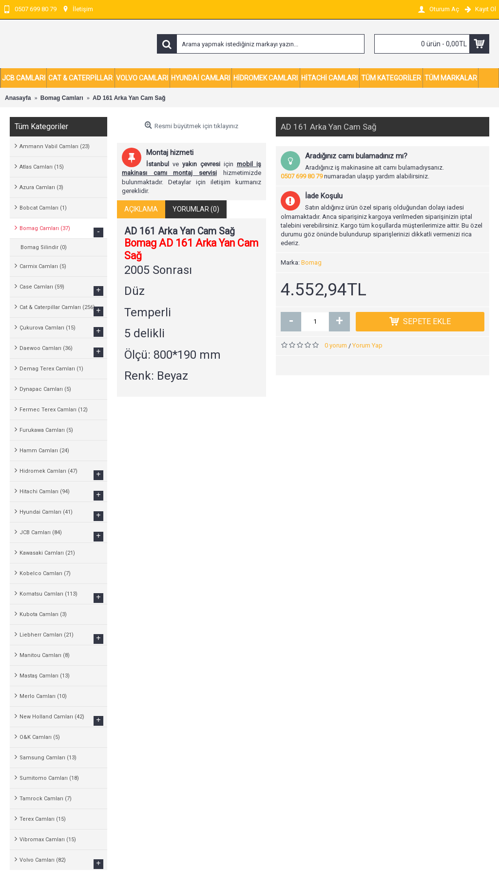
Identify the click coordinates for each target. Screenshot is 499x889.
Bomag (311, 262)
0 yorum (336, 345)
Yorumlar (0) (196, 209)
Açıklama (141, 209)
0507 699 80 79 (302, 176)
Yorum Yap (367, 345)
